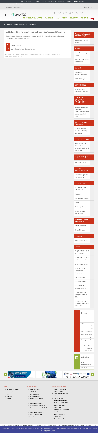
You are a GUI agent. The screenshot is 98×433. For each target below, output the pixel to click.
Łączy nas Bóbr (80, 162)
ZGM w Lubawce (34, 394)
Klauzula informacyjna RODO (82, 54)
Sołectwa (74, 18)
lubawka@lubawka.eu (64, 393)
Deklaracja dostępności (82, 207)
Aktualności (32, 24)
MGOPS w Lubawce (35, 391)
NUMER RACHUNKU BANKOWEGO (81, 189)
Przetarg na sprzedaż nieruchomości (81, 176)
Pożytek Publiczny (80, 281)
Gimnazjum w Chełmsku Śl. (37, 412)
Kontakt (84, 18)
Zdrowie (68, 1)
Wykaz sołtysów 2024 (81, 240)
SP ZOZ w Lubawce (35, 396)
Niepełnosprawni (80, 277)
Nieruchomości (9, 4)
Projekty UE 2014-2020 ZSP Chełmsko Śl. (82, 259)
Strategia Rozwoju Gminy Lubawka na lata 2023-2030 (82, 304)
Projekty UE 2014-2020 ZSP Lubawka (82, 252)
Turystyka (37, 1)
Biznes (44, 1)
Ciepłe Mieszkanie (80, 230)
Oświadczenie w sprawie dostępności (81, 90)
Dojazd (77, 202)
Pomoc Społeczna (78, 1)
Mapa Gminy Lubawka (82, 198)
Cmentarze (19, 4)
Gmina (64, 18)
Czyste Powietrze (80, 226)
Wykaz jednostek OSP (81, 264)
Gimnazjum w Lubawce (36, 403)
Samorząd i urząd (52, 18)
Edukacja (61, 1)
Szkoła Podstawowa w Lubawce (17, 24)
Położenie (78, 194)
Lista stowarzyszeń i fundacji (81, 41)
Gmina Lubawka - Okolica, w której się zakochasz (81, 131)
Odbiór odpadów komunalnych (80, 212)
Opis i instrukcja (80, 79)
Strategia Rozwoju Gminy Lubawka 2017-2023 (82, 295)
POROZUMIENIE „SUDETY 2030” (80, 287)
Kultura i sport (52, 1)
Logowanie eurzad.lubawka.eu (81, 73)
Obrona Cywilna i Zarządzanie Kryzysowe (80, 271)
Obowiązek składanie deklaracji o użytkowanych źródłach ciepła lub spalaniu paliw (82, 111)
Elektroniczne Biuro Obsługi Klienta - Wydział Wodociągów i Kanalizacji (82, 147)
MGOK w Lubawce (35, 389)
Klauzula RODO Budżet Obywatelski (82, 60)
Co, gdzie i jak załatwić (32, 18)
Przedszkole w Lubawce (36, 398)
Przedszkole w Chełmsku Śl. (37, 405)
